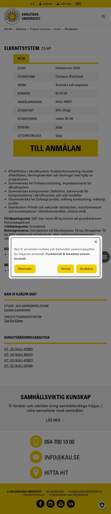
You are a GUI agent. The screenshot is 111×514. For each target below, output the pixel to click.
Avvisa (65, 269)
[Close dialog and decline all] (96, 240)
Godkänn (86, 269)
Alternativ (25, 269)
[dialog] (55, 257)
